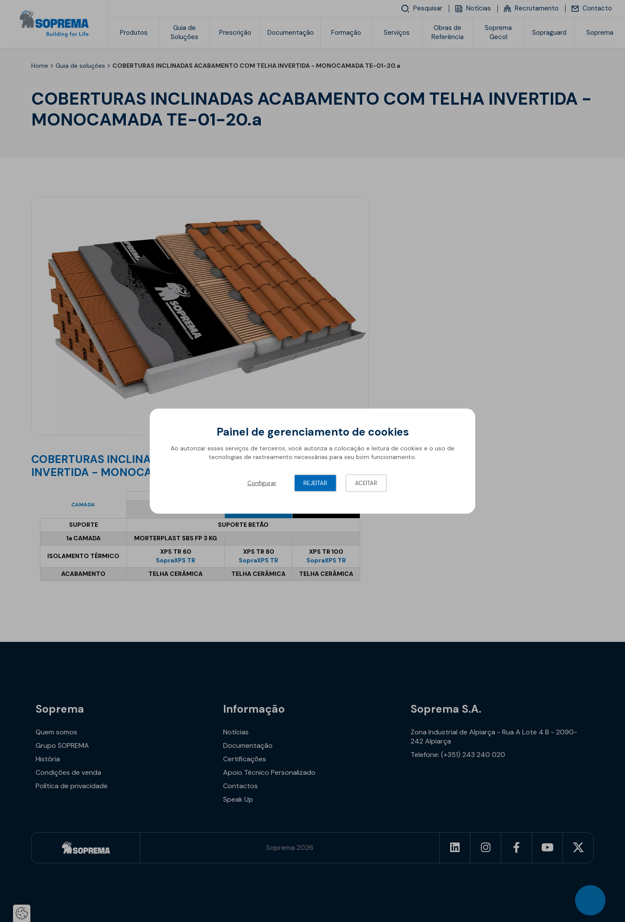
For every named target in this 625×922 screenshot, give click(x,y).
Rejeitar (315, 483)
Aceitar (366, 483)
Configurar (261, 483)
